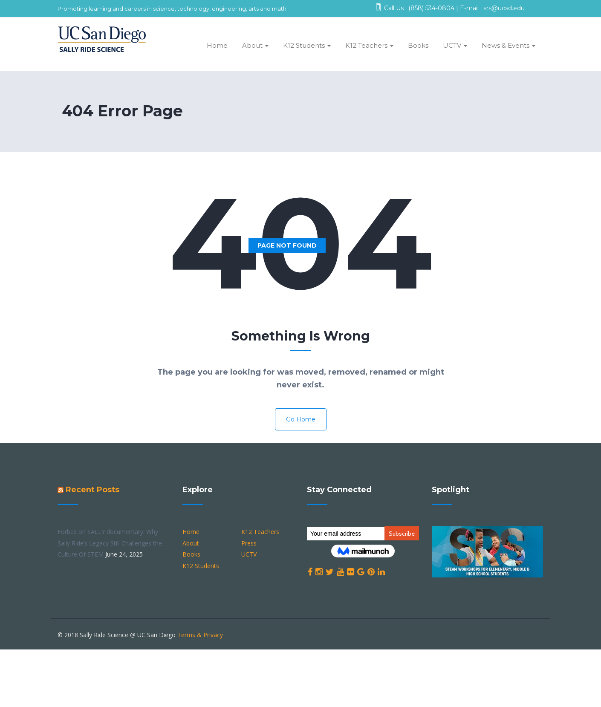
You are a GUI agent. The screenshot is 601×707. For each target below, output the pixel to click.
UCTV (455, 45)
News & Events (508, 45)
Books (418, 45)
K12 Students (307, 45)
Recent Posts (92, 489)
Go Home (300, 419)
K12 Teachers (369, 45)
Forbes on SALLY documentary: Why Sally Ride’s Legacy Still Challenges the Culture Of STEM (110, 543)
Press (249, 543)
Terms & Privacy (200, 635)
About (255, 45)
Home (217, 45)
